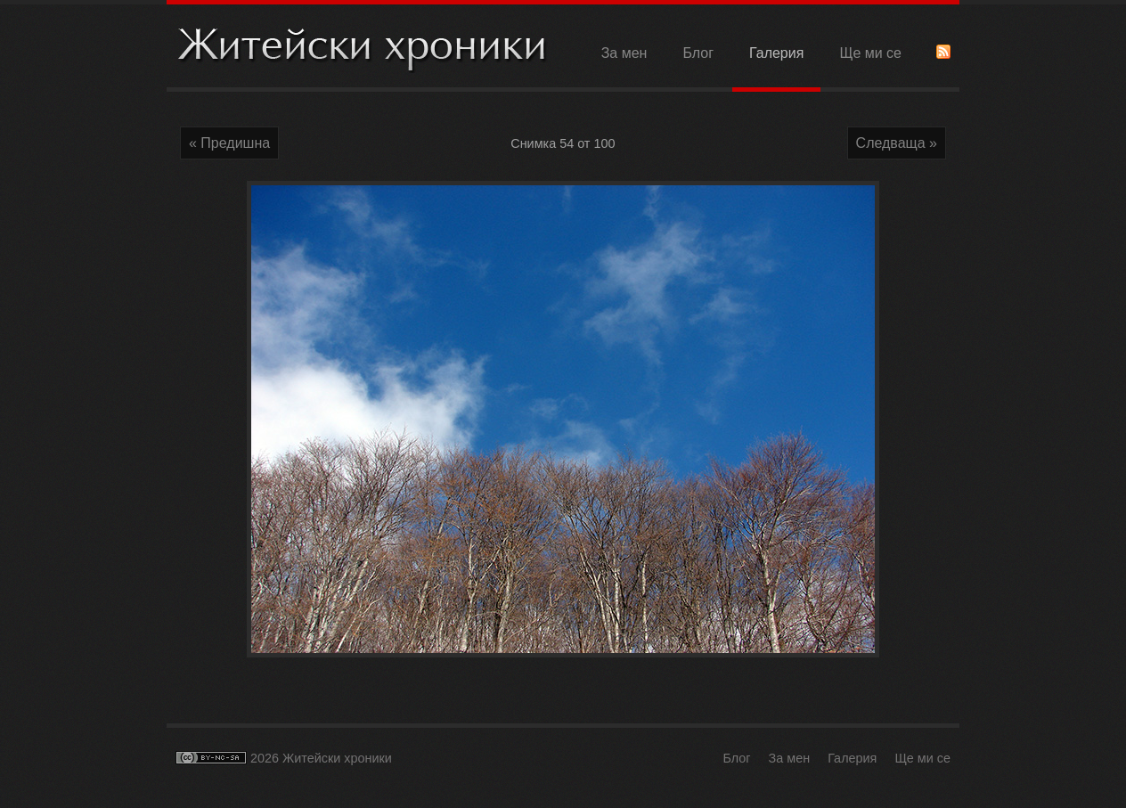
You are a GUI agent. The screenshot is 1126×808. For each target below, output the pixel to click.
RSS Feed (943, 52)
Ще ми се (870, 53)
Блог (698, 53)
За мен (624, 53)
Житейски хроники (362, 47)
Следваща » (896, 143)
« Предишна (229, 143)
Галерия (776, 53)
